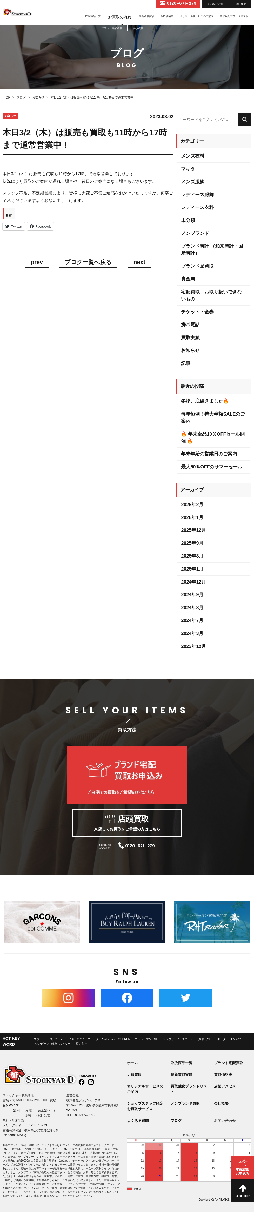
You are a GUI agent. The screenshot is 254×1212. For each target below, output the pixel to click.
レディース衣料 (197, 207)
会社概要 (241, 4)
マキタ (188, 169)
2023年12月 (193, 646)
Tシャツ (236, 1039)
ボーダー (223, 1039)
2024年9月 (192, 594)
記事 (185, 363)
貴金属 (188, 278)
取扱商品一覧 (93, 16)
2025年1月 (192, 569)
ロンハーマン (143, 1039)
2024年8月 (192, 607)
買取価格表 (167, 16)
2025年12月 (193, 530)
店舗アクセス (225, 1086)
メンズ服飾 (192, 181)
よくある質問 (215, 4)
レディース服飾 (197, 194)
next (139, 262)
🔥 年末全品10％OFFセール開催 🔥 (213, 437)
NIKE (157, 1039)
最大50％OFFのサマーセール (211, 466)
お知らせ (190, 350)
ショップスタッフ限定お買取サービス (145, 1106)
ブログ (176, 1120)
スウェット (41, 1039)
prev (37, 262)
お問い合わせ (225, 1120)
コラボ (59, 1039)
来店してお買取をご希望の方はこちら (127, 823)
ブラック (93, 1039)
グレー (210, 1039)
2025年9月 (192, 543)
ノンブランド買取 (185, 1103)
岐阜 (54, 1043)
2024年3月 (192, 633)
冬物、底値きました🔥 (205, 401)
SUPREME (125, 1039)
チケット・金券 (197, 312)
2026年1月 (192, 517)
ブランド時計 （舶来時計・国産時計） (212, 250)
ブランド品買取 (197, 266)
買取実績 (190, 337)
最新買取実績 (146, 16)
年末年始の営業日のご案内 (209, 453)
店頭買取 (134, 1074)
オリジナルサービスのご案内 (196, 16)
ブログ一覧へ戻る (88, 262)
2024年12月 (193, 582)
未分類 (188, 220)
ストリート (66, 1043)
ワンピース (42, 1043)
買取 (201, 1039)
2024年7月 (192, 620)
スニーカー (189, 1039)
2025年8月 (192, 556)
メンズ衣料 (192, 156)
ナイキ (70, 1039)
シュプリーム (171, 1039)
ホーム (132, 1063)
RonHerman (108, 1039)
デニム (80, 1039)
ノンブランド (195, 233)
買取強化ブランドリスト (234, 16)
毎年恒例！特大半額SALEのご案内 (213, 417)
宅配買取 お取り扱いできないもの (211, 295)
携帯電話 (190, 324)
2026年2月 (192, 504)
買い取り (81, 1043)
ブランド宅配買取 (228, 1063)
